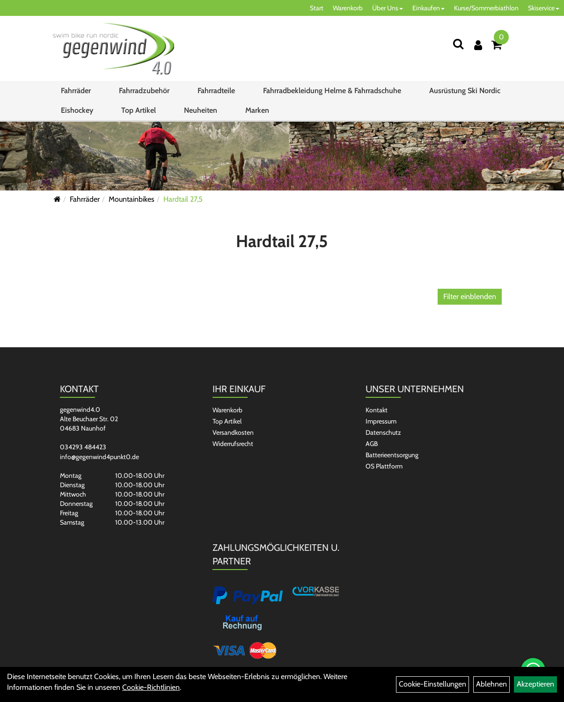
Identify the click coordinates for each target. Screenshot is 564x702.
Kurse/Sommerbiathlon (486, 8)
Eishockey (77, 110)
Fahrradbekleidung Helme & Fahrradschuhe (332, 90)
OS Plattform (384, 466)
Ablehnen (491, 684)
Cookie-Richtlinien (151, 687)
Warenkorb (348, 8)
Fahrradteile (216, 90)
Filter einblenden (469, 296)
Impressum (381, 421)
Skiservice (543, 8)
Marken (257, 110)
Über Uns (387, 8)
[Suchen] (458, 44)
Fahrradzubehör (144, 90)
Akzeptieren (535, 684)
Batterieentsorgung (392, 455)
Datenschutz (383, 432)
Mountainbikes (131, 199)
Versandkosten (233, 432)
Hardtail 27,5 (183, 199)
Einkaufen (428, 8)
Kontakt (377, 410)
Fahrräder (76, 90)
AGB (372, 443)
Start (316, 8)
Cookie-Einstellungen (432, 684)
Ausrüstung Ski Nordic (464, 90)
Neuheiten (200, 110)
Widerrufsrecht (232, 443)
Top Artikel (138, 110)
